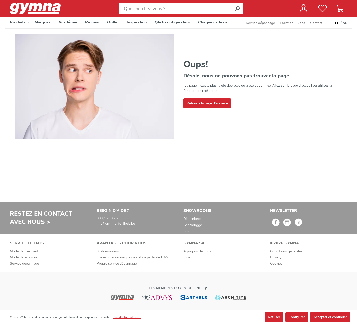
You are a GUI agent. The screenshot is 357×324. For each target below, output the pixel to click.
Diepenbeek (192, 218)
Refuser (274, 317)
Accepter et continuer (330, 317)
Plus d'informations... (127, 317)
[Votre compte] (303, 8)
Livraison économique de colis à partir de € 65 (132, 257)
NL (345, 23)
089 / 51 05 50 (108, 218)
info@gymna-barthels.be (116, 223)
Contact (316, 23)
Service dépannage (260, 23)
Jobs (301, 23)
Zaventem (191, 231)
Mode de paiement (24, 251)
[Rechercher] (237, 8)
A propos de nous (197, 251)
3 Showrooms (108, 251)
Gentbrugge (192, 225)
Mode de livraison (23, 257)
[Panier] (339, 8)
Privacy (275, 257)
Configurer (297, 317)
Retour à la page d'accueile (207, 103)
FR (337, 23)
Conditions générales (286, 251)
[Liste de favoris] (322, 8)
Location (286, 23)
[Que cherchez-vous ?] (175, 8)
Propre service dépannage (117, 263)
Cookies (276, 263)
